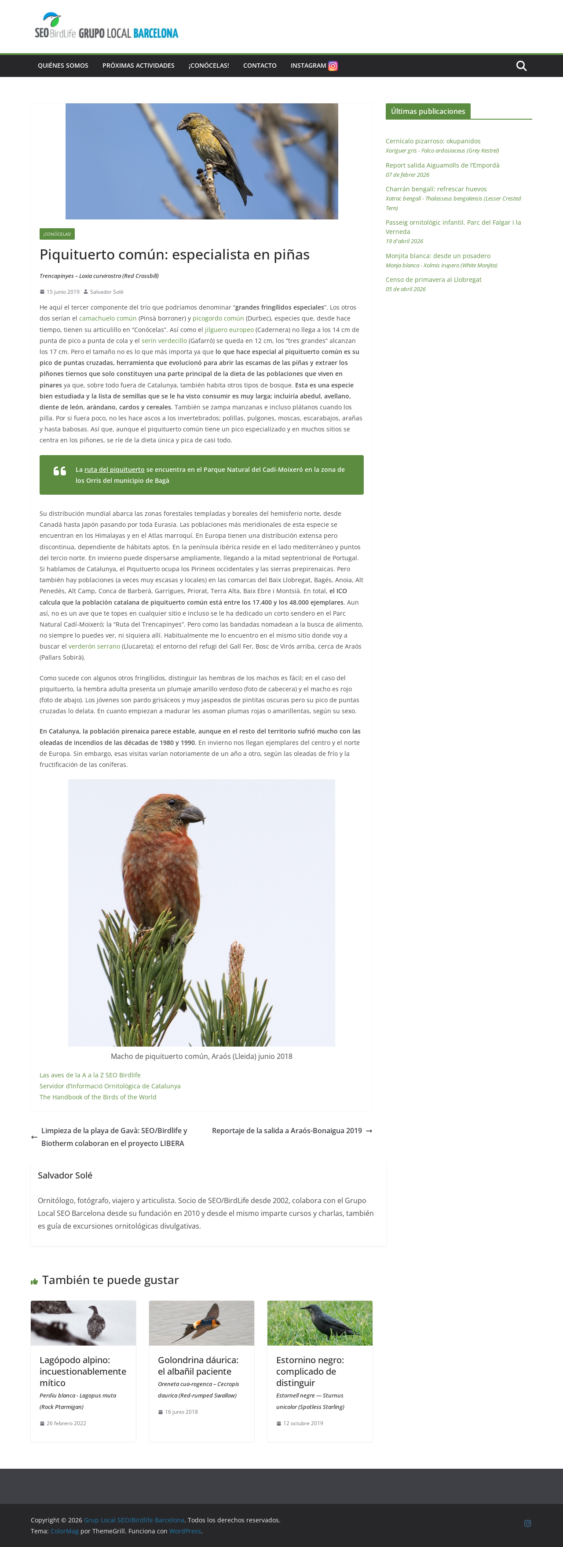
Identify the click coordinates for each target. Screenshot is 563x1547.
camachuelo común (108, 318)
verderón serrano (94, 646)
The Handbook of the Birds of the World (98, 1097)
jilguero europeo (229, 329)
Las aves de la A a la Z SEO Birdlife (90, 1075)
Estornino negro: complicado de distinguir (310, 1382)
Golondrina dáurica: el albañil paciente (198, 1376)
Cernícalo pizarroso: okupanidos (442, 145)
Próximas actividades (138, 65)
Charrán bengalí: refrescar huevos (453, 198)
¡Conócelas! (209, 65)
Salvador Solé (107, 292)
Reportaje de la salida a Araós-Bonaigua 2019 (292, 1130)
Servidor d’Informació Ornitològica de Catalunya (110, 1086)
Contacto (260, 65)
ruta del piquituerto (114, 469)
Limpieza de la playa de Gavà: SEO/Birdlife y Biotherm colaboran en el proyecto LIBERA (109, 1137)
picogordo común (218, 318)
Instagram (315, 66)
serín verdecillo (164, 340)
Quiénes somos (63, 65)
